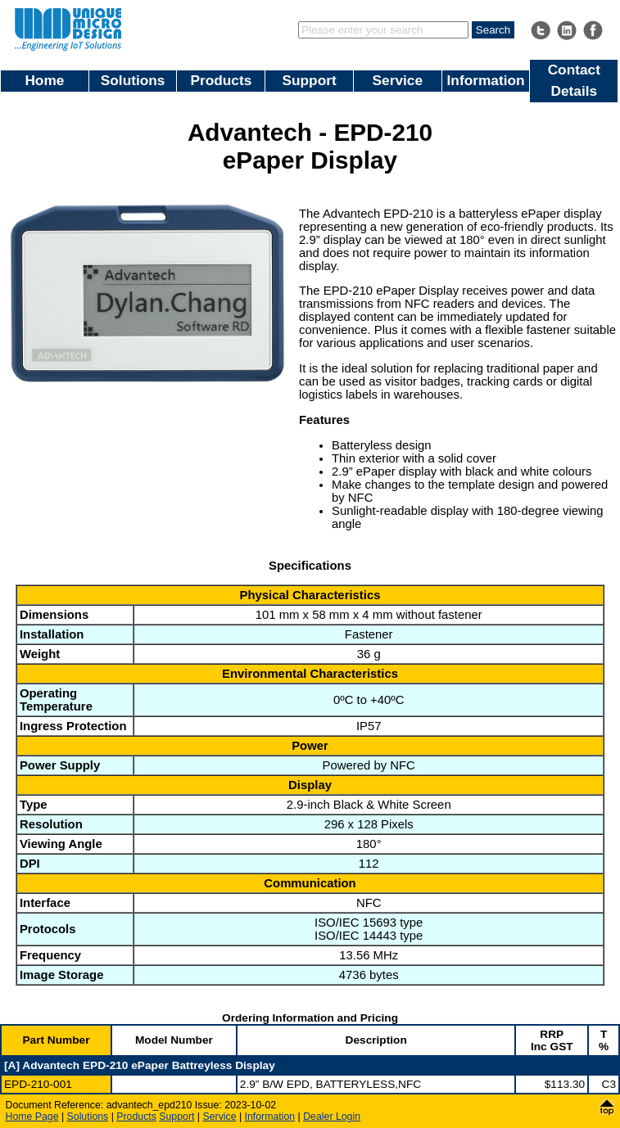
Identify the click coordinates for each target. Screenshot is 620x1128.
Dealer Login (331, 1116)
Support (309, 80)
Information (486, 80)
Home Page (32, 1116)
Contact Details (574, 80)
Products (220, 80)
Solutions (133, 80)
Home (44, 80)
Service (398, 80)
